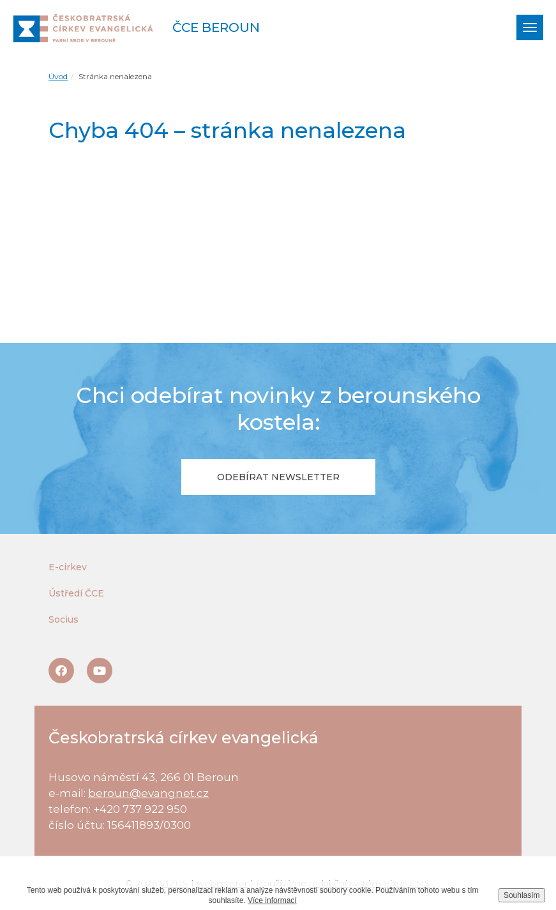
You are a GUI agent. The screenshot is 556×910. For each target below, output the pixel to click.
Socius (64, 619)
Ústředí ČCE (76, 593)
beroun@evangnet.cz (148, 793)
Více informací (272, 900)
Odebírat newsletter (278, 477)
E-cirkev (68, 567)
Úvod (58, 76)
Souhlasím (522, 895)
